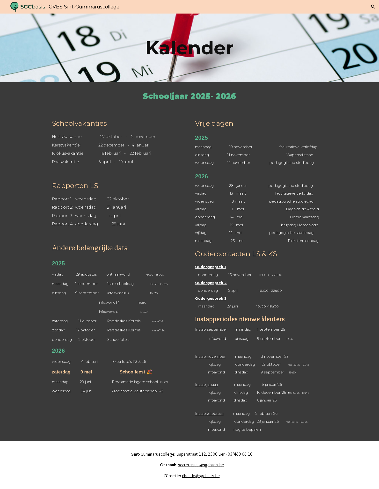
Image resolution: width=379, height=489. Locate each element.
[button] (373, 7)
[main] (189, 48)
